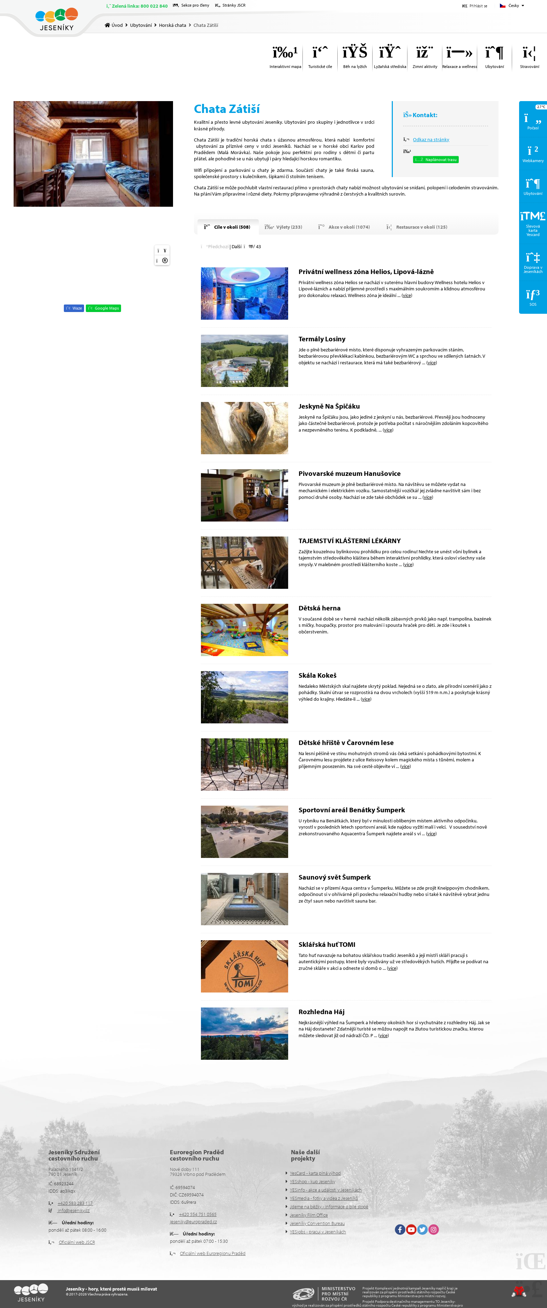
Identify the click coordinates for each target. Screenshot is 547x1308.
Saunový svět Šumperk (335, 877)
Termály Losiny (322, 338)
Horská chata (172, 25)
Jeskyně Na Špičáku (329, 406)
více (407, 295)
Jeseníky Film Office (309, 1215)
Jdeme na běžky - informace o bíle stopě (329, 1206)
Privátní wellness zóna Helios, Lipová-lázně (366, 271)
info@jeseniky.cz (73, 1210)
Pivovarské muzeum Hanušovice (350, 473)
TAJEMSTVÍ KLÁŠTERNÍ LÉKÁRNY (350, 540)
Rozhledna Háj (322, 1011)
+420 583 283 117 (75, 1203)
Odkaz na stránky (431, 139)
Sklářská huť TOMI (327, 944)
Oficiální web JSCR (77, 1242)
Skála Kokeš (318, 675)
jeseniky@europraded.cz (193, 1221)
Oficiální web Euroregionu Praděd (213, 1253)
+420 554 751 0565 (198, 1214)
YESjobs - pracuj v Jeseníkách (318, 1232)
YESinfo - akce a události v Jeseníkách (326, 1190)
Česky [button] (514, 5)
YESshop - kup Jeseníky (312, 1181)
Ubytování (141, 25)
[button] (474, 5)
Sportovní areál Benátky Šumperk (352, 809)
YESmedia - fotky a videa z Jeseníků (324, 1198)
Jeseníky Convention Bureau (317, 1223)
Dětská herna (320, 607)
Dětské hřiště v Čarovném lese (346, 742)
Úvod (56, 19)
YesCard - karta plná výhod (315, 1173)
